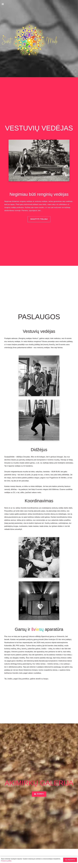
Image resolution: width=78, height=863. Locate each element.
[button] (2, 4)
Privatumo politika (6, 861)
